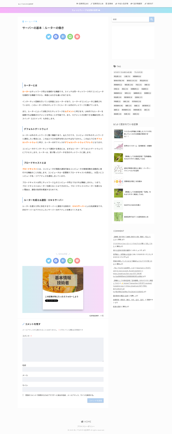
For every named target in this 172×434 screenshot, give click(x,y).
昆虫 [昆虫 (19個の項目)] (125, 89)
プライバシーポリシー (86, 428)
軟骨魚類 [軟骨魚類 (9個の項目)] (137, 110)
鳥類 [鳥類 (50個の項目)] (136, 114)
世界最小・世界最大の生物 (122, 254)
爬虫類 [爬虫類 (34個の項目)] (117, 97)
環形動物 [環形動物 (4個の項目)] (128, 97)
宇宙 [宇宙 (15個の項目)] (139, 85)
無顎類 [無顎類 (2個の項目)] (147, 93)
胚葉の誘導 (117, 306)
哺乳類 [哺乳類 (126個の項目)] (129, 85)
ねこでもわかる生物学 (32, 3)
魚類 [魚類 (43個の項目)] (127, 114)
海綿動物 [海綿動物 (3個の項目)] (137, 93)
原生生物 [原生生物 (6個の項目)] (144, 80)
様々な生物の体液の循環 (121, 250)
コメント (27, 337)
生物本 (109, 3)
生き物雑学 (136, 3)
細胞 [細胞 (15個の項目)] (128, 106)
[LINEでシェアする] (71, 37)
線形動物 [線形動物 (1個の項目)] (146, 106)
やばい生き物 (121, 3)
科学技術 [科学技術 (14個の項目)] (136, 101)
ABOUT (148, 3)
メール (25, 376)
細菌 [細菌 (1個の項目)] (136, 106)
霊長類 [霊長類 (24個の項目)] (117, 114)
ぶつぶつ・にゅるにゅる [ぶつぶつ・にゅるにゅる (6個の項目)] (123, 72)
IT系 (102, 317)
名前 (24, 366)
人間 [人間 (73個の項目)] (127, 76)
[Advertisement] (63, 61)
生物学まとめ (97, 3)
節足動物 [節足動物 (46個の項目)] (118, 106)
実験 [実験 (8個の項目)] (147, 85)
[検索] (151, 19)
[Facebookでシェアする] (55, 37)
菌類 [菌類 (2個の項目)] (116, 110)
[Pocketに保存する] (79, 37)
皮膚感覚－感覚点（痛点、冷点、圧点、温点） (129, 300)
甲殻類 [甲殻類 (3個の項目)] (117, 101)
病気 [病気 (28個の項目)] (126, 101)
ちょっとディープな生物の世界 (86, 10)
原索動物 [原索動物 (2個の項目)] (118, 85)
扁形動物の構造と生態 (120, 296)
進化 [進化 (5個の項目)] (146, 110)
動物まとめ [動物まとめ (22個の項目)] (132, 80)
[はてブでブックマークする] (63, 37)
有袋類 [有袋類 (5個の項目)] (145, 89)
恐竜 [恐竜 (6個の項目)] (116, 89)
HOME (86, 423)
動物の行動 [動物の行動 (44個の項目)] (119, 80)
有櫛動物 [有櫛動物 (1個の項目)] (135, 89)
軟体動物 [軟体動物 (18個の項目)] (126, 110)
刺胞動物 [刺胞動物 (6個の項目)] (137, 76)
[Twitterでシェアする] (47, 37)
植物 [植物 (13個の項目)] (128, 93)
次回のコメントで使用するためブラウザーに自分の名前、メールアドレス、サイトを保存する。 (60, 396)
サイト (25, 386)
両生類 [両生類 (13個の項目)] (117, 76)
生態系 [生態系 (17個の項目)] (138, 97)
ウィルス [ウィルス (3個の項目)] (138, 72)
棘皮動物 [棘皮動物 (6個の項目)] (118, 93)
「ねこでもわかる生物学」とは (123, 268)
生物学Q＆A (82, 3)
